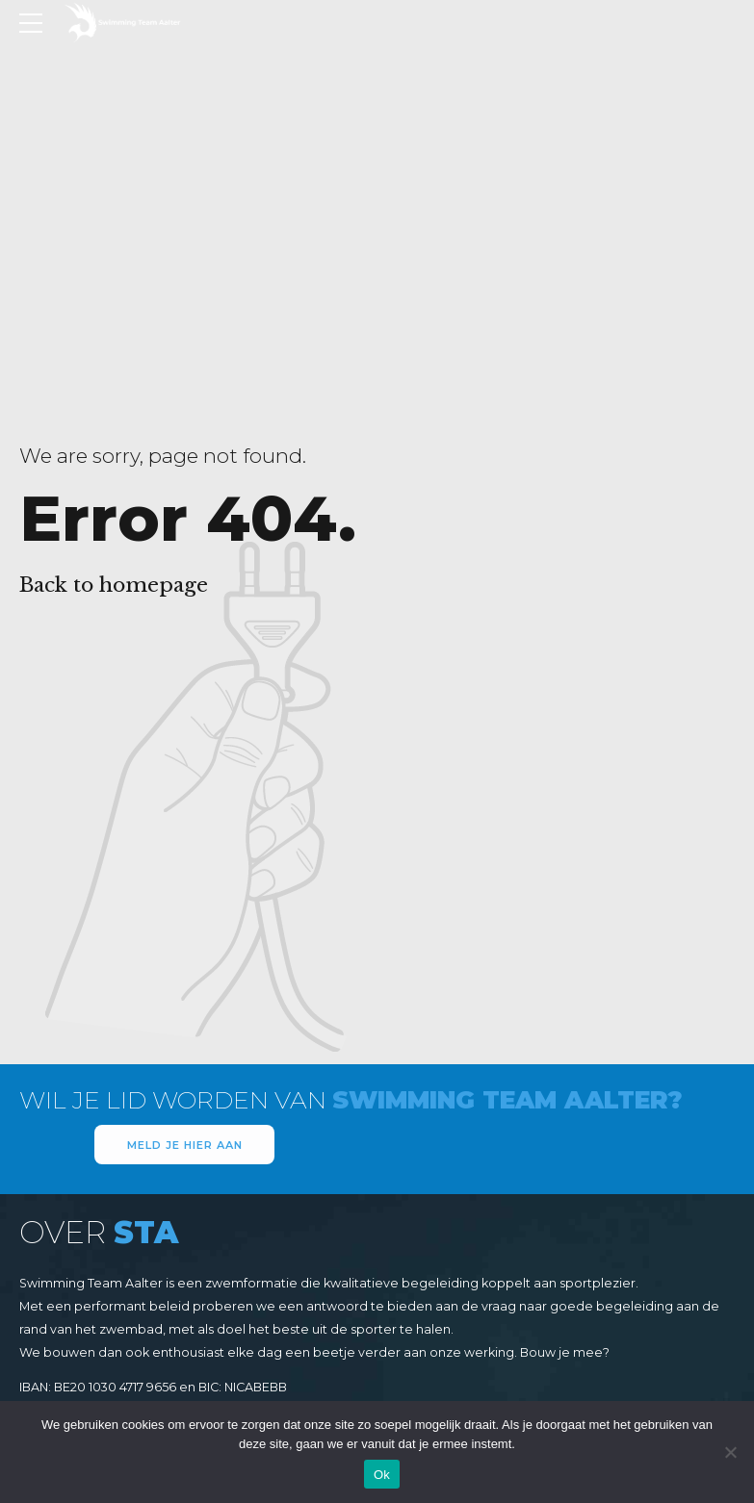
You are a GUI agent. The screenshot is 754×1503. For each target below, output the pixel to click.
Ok (382, 1474)
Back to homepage (113, 585)
